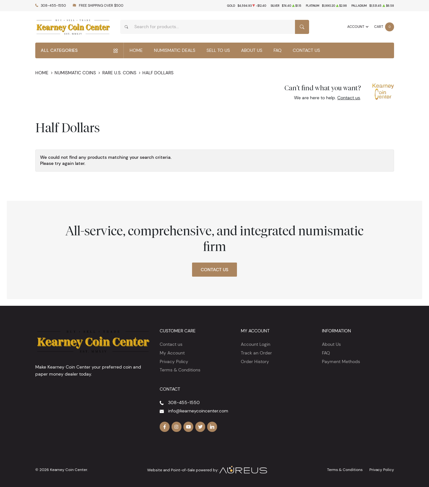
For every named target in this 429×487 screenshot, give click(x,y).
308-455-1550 (53, 6)
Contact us (348, 98)
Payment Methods (341, 361)
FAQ (277, 50)
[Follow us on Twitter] (200, 427)
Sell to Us (218, 50)
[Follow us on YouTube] (188, 427)
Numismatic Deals (174, 50)
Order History (255, 361)
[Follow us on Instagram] (177, 427)
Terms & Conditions (180, 370)
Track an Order (256, 353)
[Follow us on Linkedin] (212, 427)
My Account (172, 353)
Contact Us (306, 50)
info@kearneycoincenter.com (198, 411)
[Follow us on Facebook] (165, 427)
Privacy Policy (174, 361)
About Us (251, 50)
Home (136, 50)
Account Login (255, 344)
